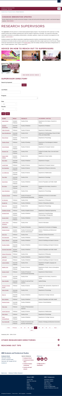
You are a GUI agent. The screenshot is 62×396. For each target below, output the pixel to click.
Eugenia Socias (5, 302)
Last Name (4, 89)
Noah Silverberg (6, 191)
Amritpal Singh (5, 213)
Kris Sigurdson (5, 168)
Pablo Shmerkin (6, 130)
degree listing (27, 42)
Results (3, 106)
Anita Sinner (5, 227)
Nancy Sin (4, 206)
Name (4, 118)
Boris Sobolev (5, 299)
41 (50, 327)
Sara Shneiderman (6, 133)
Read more (10, 21)
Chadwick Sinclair (6, 210)
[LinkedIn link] (42, 359)
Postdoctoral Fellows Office (28, 361)
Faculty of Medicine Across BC (51, 388)
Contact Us (4, 362)
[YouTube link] (45, 359)
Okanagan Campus (48, 381)
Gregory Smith (5, 272)
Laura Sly (4, 257)
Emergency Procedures (6, 393)
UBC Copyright (22, 393)
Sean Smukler (5, 281)
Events (28, 384)
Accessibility (28, 393)
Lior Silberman (5, 172)
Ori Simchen (5, 200)
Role (2, 101)
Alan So (4, 294)
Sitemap (11, 373)
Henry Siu (4, 234)
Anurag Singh (5, 218)
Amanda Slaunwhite (6, 249)
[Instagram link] (38, 359)
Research (20, 373)
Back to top (4, 373)
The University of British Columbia (26, 3)
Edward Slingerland (6, 254)
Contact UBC (30, 379)
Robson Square (47, 384)
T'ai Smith (4, 276)
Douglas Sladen (6, 245)
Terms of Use (14, 393)
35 (29, 327)
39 (43, 327)
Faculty (24, 118)
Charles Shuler (5, 142)
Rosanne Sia (5, 151)
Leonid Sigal (5, 165)
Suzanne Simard (6, 195)
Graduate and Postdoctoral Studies (31, 353)
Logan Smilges (5, 262)
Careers (29, 385)
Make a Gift (29, 387)
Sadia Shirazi (5, 121)
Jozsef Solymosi (6, 311)
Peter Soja (4, 306)
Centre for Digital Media (49, 386)
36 (32, 327)
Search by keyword (6, 82)
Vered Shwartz (5, 146)
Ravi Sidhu (4, 160)
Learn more (8, 36)
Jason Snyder (5, 290)
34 (25, 327)
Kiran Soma (5, 314)
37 (36, 327)
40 (47, 327)
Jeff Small (4, 259)
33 (22, 327)
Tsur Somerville (5, 321)
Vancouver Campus (48, 379)
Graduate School (4, 11)
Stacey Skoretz (5, 240)
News (28, 382)
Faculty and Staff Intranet (27, 368)
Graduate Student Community (27, 364)
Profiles (15, 373)
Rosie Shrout (5, 137)
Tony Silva (4, 177)
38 (40, 327)
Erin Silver (4, 186)
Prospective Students (11, 11)
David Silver (5, 181)
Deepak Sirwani (5, 230)
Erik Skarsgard (5, 237)
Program (3, 95)
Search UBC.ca (30, 388)
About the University (31, 381)
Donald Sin (4, 203)
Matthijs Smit (5, 267)
